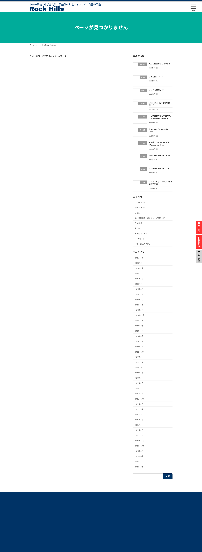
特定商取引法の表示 (87, 505)
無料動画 (34, 537)
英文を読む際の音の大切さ (159, 168)
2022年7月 (139, 362)
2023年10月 (139, 320)
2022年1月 (139, 388)
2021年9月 (139, 404)
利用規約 (83, 514)
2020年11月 (139, 440)
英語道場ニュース (142, 233)
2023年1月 (139, 341)
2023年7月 (139, 326)
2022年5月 (139, 372)
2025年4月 (139, 279)
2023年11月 (139, 315)
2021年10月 (139, 399)
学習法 (137, 213)
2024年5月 (139, 305)
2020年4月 (139, 456)
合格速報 (140, 239)
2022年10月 (139, 352)
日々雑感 (138, 223)
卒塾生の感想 (140, 207)
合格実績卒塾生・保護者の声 (38, 523)
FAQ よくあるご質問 (38, 528)
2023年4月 (139, 331)
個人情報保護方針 (86, 509)
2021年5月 (139, 420)
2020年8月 (139, 451)
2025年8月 (139, 273)
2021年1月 (139, 435)
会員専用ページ (85, 523)
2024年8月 (139, 289)
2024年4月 (139, 310)
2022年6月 (139, 367)
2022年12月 (139, 346)
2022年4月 (139, 378)
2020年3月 (139, 461)
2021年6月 (139, 414)
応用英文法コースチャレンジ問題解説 (150, 218)
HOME (33, 500)
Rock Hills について (37, 517)
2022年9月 (139, 357)
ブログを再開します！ (158, 90)
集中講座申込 (35, 533)
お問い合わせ (84, 518)
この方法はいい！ (156, 77)
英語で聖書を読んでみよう (159, 63)
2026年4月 (139, 258)
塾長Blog (83, 500)
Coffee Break (140, 202)
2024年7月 (139, 294)
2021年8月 (139, 409)
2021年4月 (139, 425)
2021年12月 (139, 393)
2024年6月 (139, 299)
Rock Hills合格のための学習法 (38, 512)
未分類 (137, 228)
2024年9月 (139, 284)
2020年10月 (139, 446)
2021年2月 (139, 430)
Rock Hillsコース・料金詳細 (37, 505)
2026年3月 (139, 263)
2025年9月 (139, 268)
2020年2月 (139, 467)
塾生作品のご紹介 (143, 244)
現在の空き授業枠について (159, 155)
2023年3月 (139, 336)
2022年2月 (139, 383)
